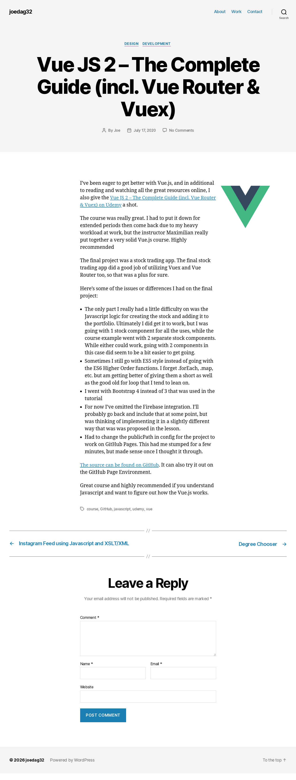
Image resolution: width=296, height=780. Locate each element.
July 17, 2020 (144, 130)
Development (157, 44)
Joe (116, 130)
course (92, 509)
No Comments (182, 130)
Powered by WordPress (73, 766)
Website (87, 694)
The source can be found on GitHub (121, 465)
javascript (122, 509)
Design (131, 44)
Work (236, 11)
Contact (254, 11)
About (220, 11)
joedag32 (21, 12)
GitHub (106, 509)
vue (150, 509)
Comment (90, 625)
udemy (139, 509)
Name (86, 671)
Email (156, 671)
